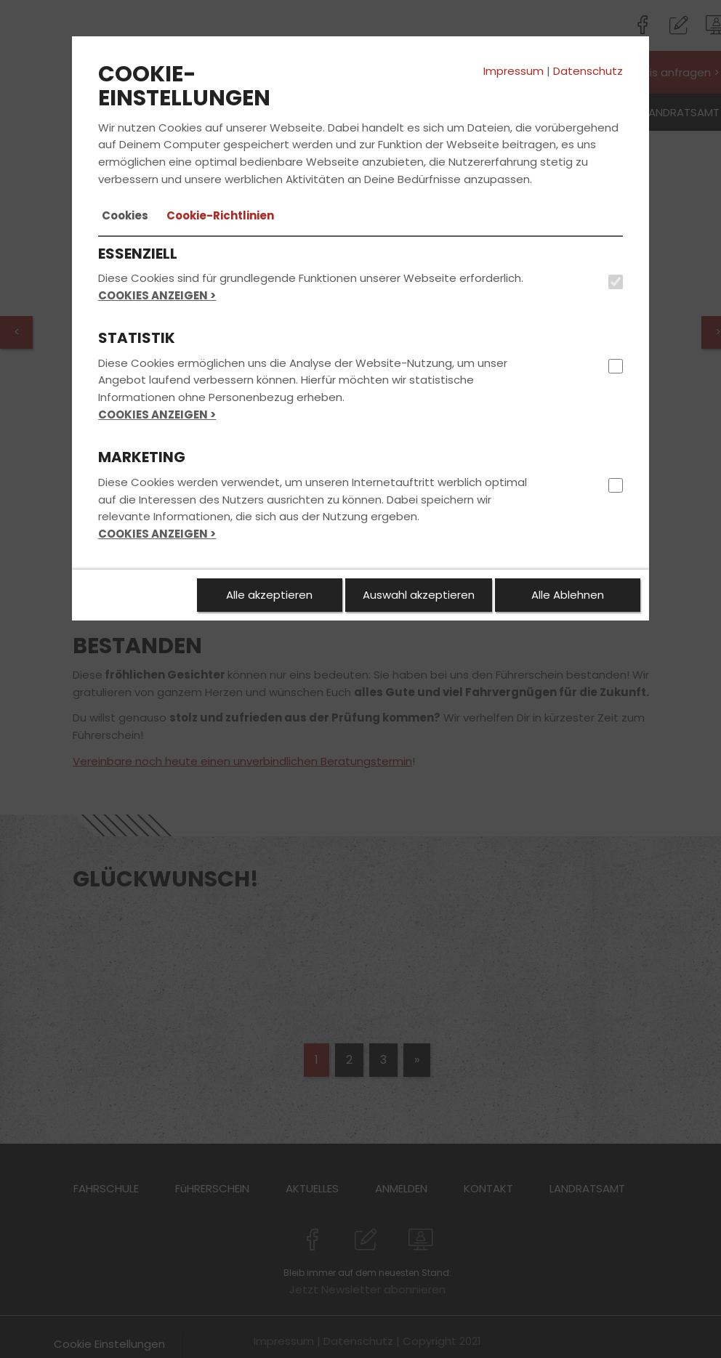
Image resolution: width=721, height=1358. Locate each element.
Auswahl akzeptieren (419, 594)
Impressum (513, 70)
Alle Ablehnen (567, 594)
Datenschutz (588, 70)
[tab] (125, 215)
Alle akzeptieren (269, 594)
